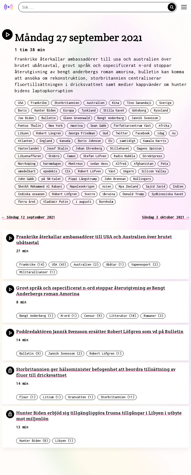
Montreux (76, 164)
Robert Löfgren (64, 194)
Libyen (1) (64, 441)
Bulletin (48, 118)
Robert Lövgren (48, 133)
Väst (112, 171)
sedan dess (99, 164)
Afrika (164, 125)
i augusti (84, 202)
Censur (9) (93, 316)
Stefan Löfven (94, 156)
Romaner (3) (153, 316)
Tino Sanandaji (139, 103)
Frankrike (39, 103)
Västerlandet (28, 148)
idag (160, 133)
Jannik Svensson (145, 118)
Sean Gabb (98, 125)
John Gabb (26, 179)
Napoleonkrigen (82, 186)
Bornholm (106, 202)
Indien (178, 186)
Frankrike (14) (31, 264)
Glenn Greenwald (76, 118)
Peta (164, 164)
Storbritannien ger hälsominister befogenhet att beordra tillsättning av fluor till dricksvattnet (95, 372)
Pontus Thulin (29, 125)
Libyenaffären (29, 156)
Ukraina (109, 194)
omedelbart (27, 171)
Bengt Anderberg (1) (36, 316)
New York (56, 125)
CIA (67, 171)
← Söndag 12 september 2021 (28, 217)
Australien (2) (86, 264)
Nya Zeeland (128, 186)
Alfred (121, 164)
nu (174, 133)
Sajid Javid (155, 186)
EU (110, 141)
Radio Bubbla (124, 156)
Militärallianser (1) (37, 272)
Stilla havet (113, 110)
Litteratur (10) (123, 316)
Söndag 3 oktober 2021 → (165, 217)
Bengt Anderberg (110, 118)
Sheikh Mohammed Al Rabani (40, 186)
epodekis (50, 171)
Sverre (89, 194)
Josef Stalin (57, 148)
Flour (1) (27, 397)
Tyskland (88, 110)
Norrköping (27, 164)
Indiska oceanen (31, 194)
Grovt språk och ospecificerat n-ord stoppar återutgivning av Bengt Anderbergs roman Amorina (90, 291)
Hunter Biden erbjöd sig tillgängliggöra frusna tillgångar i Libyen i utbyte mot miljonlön (99, 416)
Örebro (54, 156)
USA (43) (59, 264)
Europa (68, 110)
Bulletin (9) (30, 353)
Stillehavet (119, 148)
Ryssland (161, 110)
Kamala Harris (154, 141)
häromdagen (52, 164)
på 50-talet (51, 179)
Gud (105, 133)
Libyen (23, 133)
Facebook (143, 133)
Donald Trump (133, 194)
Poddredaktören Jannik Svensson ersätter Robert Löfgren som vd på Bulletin (99, 331)
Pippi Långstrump (83, 179)
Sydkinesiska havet (167, 194)
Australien (95, 103)
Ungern (128, 171)
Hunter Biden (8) (33, 441)
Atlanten (25, 141)
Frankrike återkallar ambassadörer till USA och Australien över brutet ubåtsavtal (94, 239)
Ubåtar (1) (115, 264)
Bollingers (142, 179)
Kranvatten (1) (80, 397)
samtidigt (128, 141)
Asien (106, 186)
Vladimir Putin (55, 202)
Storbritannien (66, 103)
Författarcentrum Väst (132, 125)
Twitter (122, 133)
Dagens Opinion (149, 148)
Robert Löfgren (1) (105, 353)
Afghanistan (143, 164)
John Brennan (115, 179)
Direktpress (152, 156)
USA (20, 103)
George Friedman (82, 133)
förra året (27, 202)
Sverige (165, 103)
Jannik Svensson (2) (65, 353)
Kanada (65, 141)
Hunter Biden (45, 110)
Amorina (76, 125)
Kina (115, 103)
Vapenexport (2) (144, 264)
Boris (22, 110)
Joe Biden (26, 118)
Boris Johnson (89, 141)
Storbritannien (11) (117, 397)
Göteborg (139, 110)
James (71, 156)
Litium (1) (52, 397)
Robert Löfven (89, 171)
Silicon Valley (153, 171)
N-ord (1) (69, 316)
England (46, 141)
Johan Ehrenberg (89, 148)
